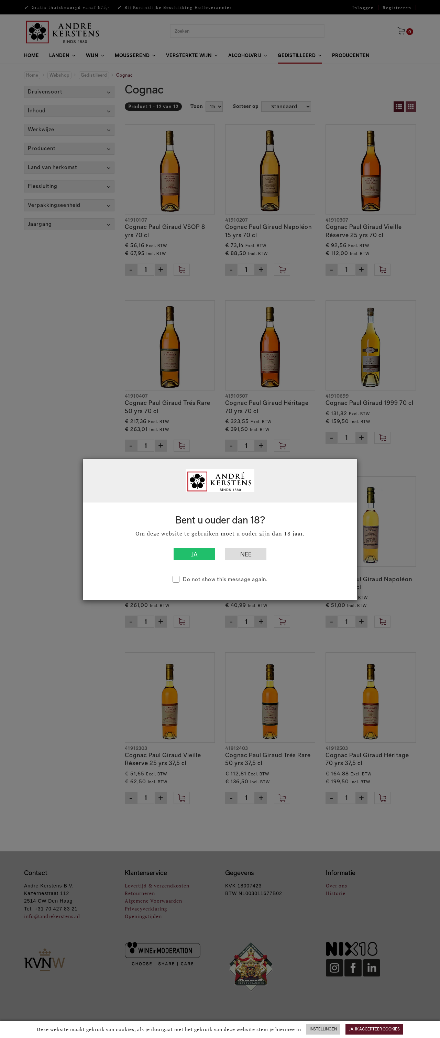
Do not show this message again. (225, 579)
